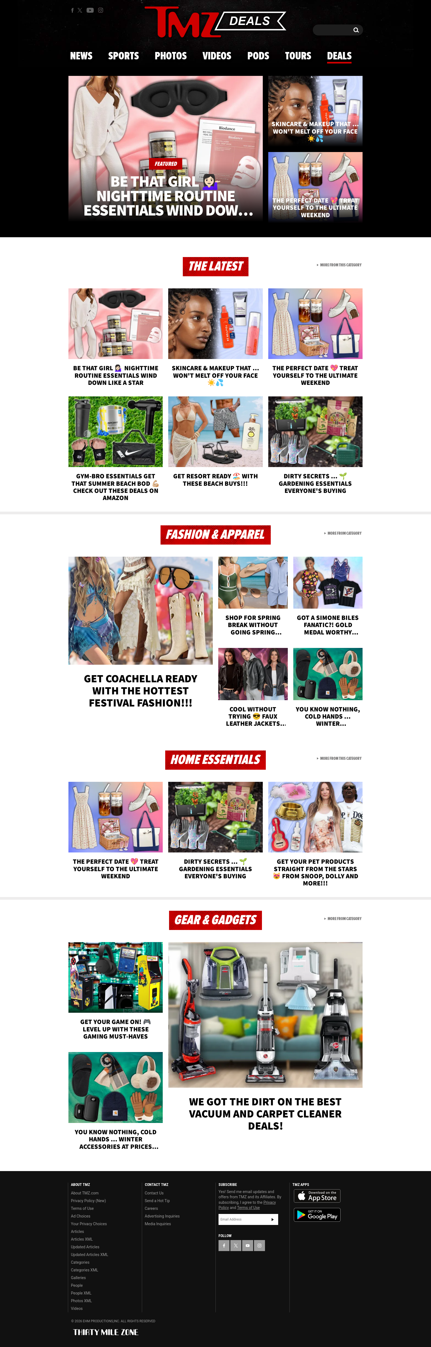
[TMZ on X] (80, 10)
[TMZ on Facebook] (72, 10)
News (81, 56)
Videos (217, 56)
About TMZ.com (85, 1193)
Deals (339, 56)
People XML (81, 1293)
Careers (151, 1208)
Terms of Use (82, 1208)
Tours (298, 56)
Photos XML (81, 1301)
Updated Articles (85, 1247)
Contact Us (154, 1193)
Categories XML (84, 1270)
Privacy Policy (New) (88, 1201)
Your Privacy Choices (89, 1224)
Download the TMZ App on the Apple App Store (317, 1196)
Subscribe (272, 1219)
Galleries (78, 1278)
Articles (77, 1231)
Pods (258, 56)
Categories (80, 1262)
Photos (171, 56)
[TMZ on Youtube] (90, 10)
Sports (123, 56)
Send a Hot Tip (157, 1201)
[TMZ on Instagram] (100, 10)
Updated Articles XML (89, 1254)
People (77, 1285)
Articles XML (82, 1239)
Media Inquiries (158, 1224)
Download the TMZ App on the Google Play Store (317, 1215)
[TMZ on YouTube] (247, 1245)
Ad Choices (80, 1216)
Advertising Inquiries (162, 1216)
